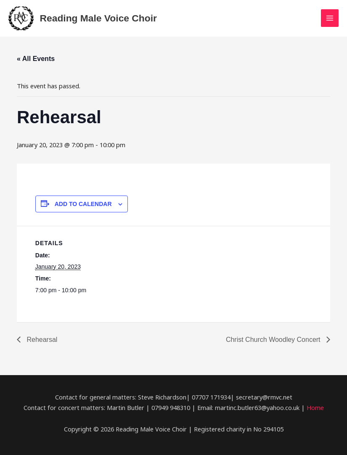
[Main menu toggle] (330, 18)
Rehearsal (41, 339)
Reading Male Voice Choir (98, 18)
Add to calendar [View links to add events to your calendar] (83, 204)
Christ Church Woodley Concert (274, 339)
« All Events (36, 58)
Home (315, 407)
